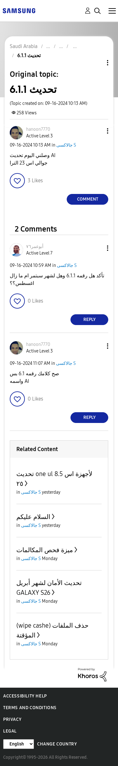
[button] (97, 131)
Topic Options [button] (97, 63)
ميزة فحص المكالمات (44, 550)
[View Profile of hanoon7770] (38, 129)
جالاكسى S (66, 145)
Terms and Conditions (30, 707)
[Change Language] (18, 744)
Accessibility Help (25, 696)
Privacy (12, 719)
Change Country (57, 744)
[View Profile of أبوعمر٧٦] (34, 246)
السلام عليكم (33, 517)
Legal (10, 731)
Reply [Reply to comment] (89, 319)
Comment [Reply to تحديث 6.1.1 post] (87, 199)
